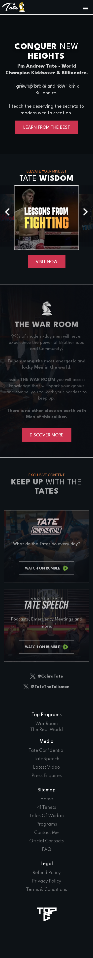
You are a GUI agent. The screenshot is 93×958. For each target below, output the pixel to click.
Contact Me (46, 833)
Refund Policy (46, 873)
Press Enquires (46, 776)
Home (46, 799)
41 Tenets (46, 807)
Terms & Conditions (46, 889)
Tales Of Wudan (46, 816)
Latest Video (46, 767)
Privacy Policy (46, 881)
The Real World (46, 730)
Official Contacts (46, 841)
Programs (46, 824)
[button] (85, 212)
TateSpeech (46, 759)
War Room (46, 724)
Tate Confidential (47, 750)
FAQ (46, 849)
